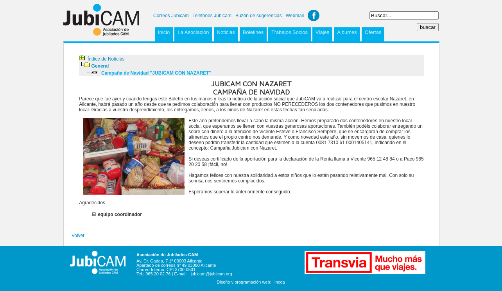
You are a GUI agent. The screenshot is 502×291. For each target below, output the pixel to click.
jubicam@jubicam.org (211, 273)
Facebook (313, 15)
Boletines (253, 32)
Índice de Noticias (106, 59)
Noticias (226, 32)
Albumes (347, 32)
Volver (78, 235)
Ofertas (373, 32)
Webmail (295, 15)
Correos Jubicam (171, 15)
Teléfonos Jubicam (212, 15)
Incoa (279, 282)
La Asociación (193, 32)
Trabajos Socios (289, 32)
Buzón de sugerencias (258, 15)
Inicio (164, 32)
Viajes (322, 32)
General (100, 66)
